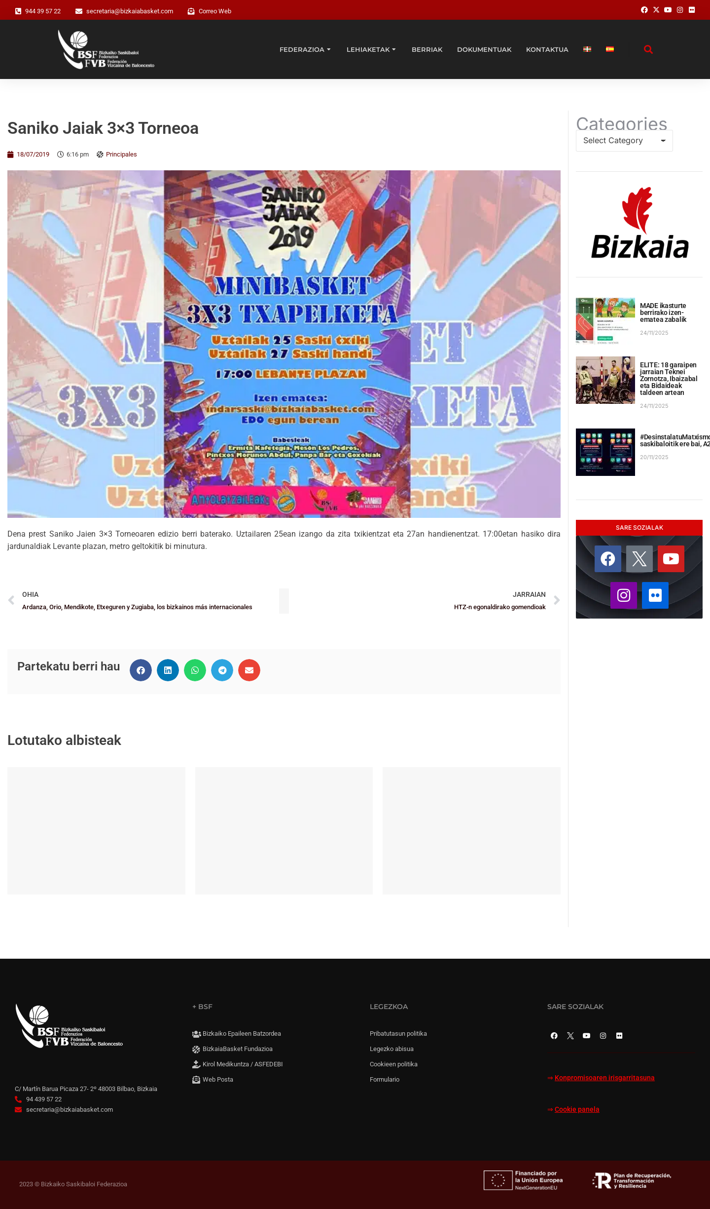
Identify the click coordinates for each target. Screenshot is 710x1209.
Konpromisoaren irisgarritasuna (605, 1078)
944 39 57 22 (43, 11)
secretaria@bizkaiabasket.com (129, 11)
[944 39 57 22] (18, 11)
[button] (141, 670)
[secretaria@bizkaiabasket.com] (78, 11)
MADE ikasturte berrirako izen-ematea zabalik (663, 312)
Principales (121, 154)
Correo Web (215, 11)
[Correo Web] (191, 11)
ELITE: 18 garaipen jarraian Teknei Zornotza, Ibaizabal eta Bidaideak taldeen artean (669, 378)
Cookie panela (577, 1109)
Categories (622, 124)
